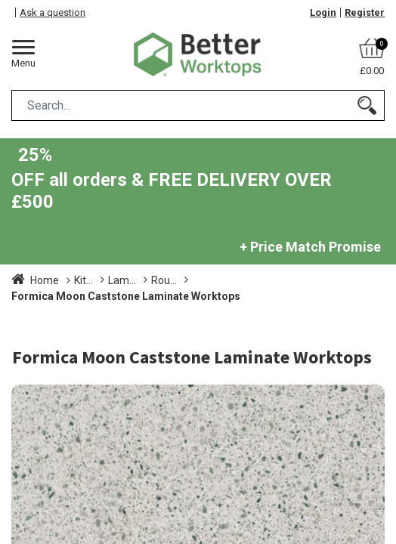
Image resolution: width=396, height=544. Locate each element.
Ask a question (52, 12)
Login (323, 12)
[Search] (367, 105)
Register (365, 12)
